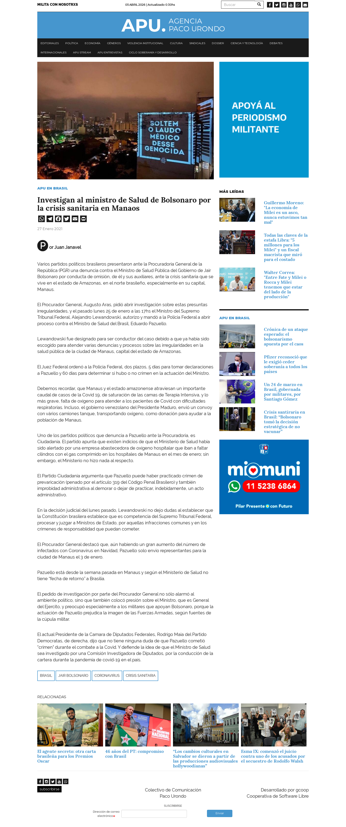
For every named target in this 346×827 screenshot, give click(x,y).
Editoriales (50, 43)
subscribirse (49, 789)
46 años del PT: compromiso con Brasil (134, 753)
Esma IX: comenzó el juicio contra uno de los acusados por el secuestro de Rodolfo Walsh (273, 756)
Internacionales (53, 52)
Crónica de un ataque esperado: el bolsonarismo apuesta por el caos (286, 336)
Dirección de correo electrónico (106, 814)
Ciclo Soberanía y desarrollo (153, 52)
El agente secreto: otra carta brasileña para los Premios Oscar (66, 756)
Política (71, 43)
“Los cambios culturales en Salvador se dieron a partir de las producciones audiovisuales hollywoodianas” (205, 758)
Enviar (220, 813)
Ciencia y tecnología (247, 43)
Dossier (218, 43)
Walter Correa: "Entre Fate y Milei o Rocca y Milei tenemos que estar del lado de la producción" (285, 285)
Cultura (176, 43)
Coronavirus (107, 675)
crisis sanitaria (141, 675)
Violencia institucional (145, 43)
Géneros (114, 43)
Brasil (46, 675)
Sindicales (197, 43)
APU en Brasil (52, 188)
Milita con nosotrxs (57, 4)
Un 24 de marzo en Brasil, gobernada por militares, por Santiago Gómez (283, 392)
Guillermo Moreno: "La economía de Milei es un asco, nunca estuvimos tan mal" (285, 212)
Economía (92, 43)
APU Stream (82, 52)
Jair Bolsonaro (73, 675)
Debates (276, 43)
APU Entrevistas (110, 52)
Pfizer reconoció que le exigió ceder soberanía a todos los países (285, 364)
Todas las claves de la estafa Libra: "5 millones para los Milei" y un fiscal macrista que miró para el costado (286, 247)
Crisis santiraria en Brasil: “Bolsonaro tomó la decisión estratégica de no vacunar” (284, 421)
